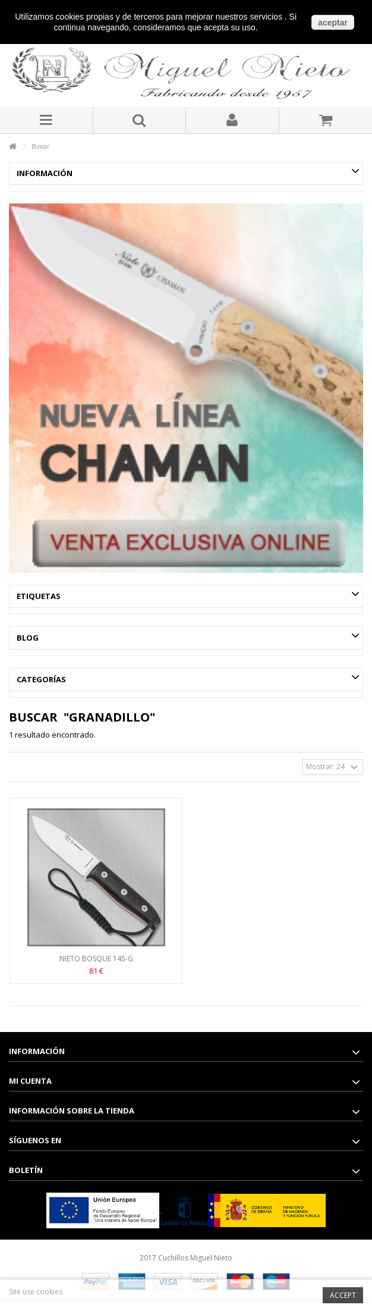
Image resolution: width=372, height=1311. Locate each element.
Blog (28, 637)
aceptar (333, 22)
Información (44, 173)
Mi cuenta (30, 1080)
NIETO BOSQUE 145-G (96, 959)
